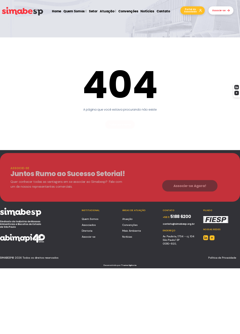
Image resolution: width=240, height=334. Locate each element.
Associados (89, 225)
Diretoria (87, 230)
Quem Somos (75, 11)
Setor (93, 11)
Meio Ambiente (131, 230)
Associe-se (88, 236)
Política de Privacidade (222, 257)
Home (56, 11)
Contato (163, 11)
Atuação (108, 11)
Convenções (128, 11)
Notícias (147, 11)
